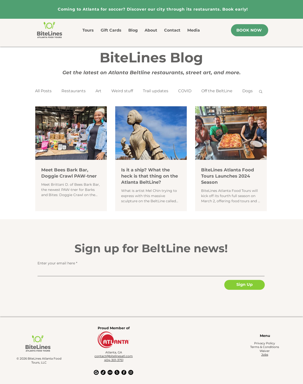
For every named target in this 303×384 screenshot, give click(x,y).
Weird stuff (122, 91)
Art (98, 91)
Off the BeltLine (216, 91)
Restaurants (73, 91)
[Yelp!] (116, 372)
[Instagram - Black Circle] (130, 372)
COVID (184, 91)
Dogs (247, 91)
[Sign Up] (244, 285)
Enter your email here (56, 263)
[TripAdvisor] (110, 372)
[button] (260, 91)
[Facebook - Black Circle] (123, 372)
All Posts (43, 91)
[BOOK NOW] (249, 30)
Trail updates (155, 91)
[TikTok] (103, 372)
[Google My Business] (96, 372)
